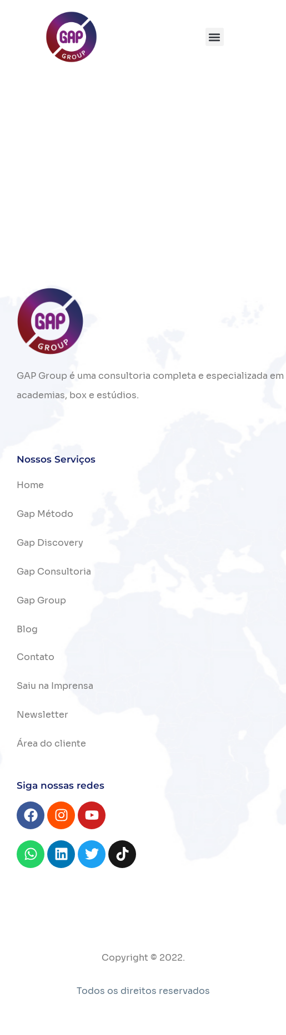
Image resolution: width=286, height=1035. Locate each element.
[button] (214, 37)
